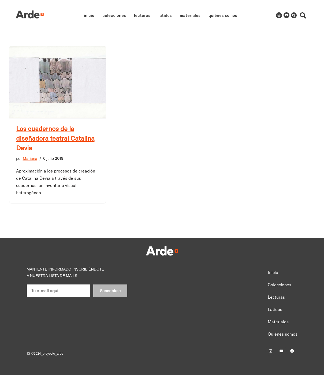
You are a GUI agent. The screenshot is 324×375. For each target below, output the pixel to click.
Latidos (165, 15)
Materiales (190, 15)
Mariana (30, 158)
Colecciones (114, 15)
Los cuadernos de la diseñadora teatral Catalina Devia (55, 138)
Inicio (89, 15)
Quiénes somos (222, 15)
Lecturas (142, 15)
